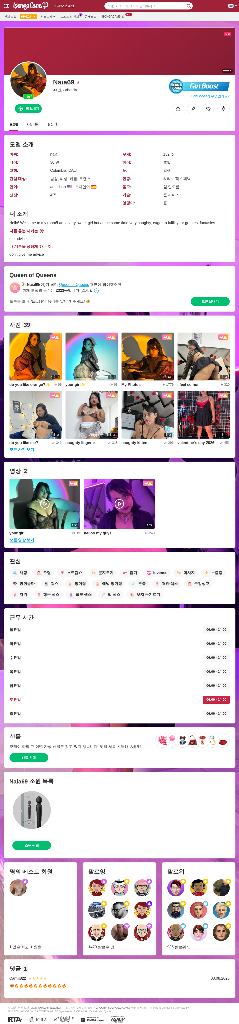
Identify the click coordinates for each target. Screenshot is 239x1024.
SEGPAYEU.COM (118, 1007)
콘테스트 (90, 16)
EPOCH (100, 1007)
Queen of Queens (74, 285)
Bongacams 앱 (114, 16)
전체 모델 (10, 16)
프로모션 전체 (71, 16)
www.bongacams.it (49, 1007)
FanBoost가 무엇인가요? (211, 96)
